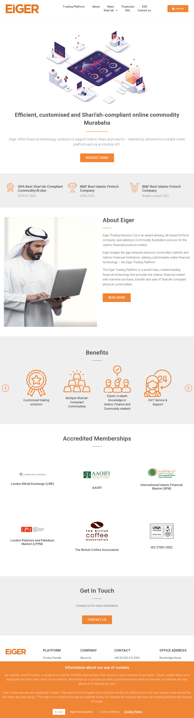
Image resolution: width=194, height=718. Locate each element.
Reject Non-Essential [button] (81, 711)
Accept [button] (59, 711)
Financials (128, 6)
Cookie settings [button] (109, 711)
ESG (144, 6)
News (110, 6)
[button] (178, 8)
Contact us (144, 10)
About (96, 6)
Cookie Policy (133, 711)
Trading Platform (74, 6)
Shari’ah (110, 10)
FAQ (127, 10)
